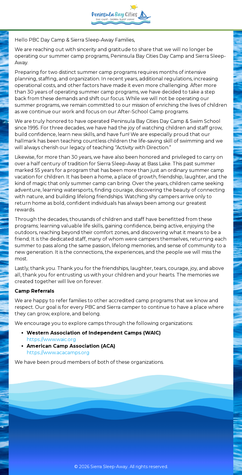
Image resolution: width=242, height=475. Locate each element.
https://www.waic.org (51, 339)
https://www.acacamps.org (58, 352)
